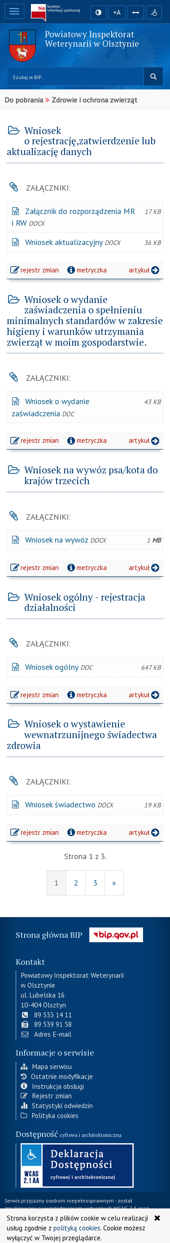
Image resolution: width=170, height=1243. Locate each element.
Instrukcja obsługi (52, 1085)
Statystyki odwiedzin (57, 1104)
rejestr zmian (35, 271)
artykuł (145, 269)
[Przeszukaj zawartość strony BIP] (75, 76)
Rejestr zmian (46, 1095)
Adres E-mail (46, 1033)
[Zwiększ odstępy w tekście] (135, 12)
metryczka (86, 269)
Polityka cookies (49, 1114)
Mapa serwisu (46, 1065)
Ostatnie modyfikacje (57, 1075)
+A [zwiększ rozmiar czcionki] (117, 12)
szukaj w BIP (153, 76)
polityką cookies (76, 1227)
